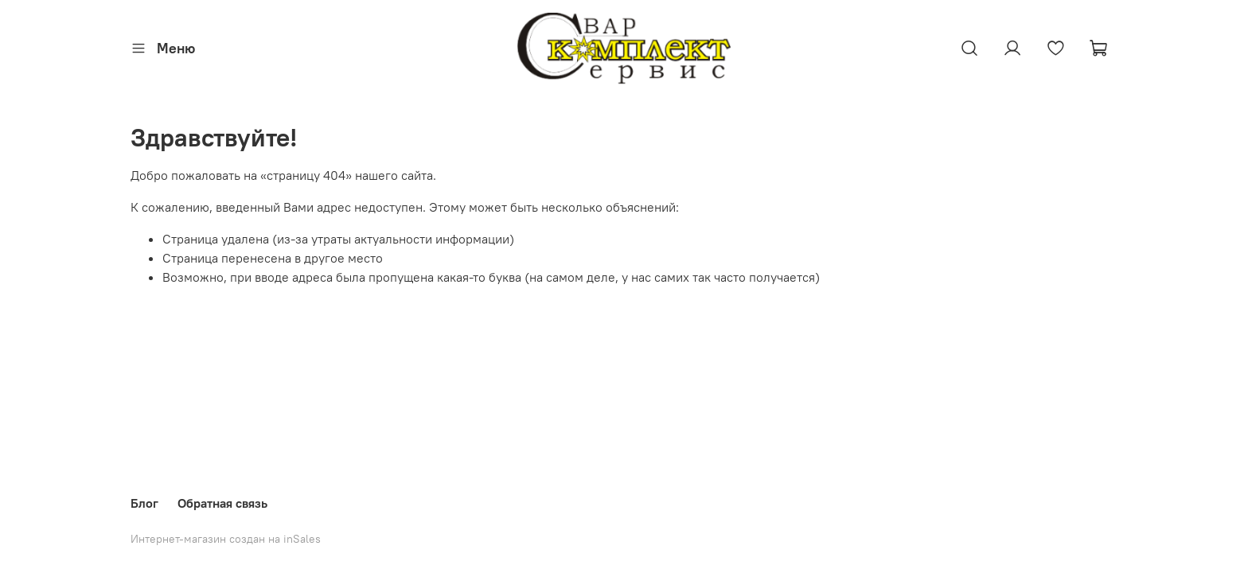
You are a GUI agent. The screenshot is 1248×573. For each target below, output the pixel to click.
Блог (144, 503)
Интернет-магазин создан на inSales (226, 539)
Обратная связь (222, 503)
